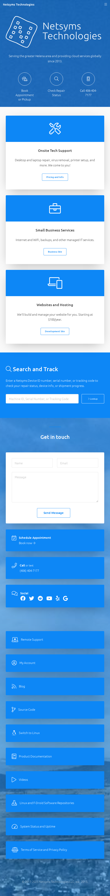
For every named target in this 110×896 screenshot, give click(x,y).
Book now (27, 543)
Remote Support (32, 639)
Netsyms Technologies (18, 4)
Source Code (26, 709)
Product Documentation (35, 756)
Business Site (55, 251)
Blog (22, 686)
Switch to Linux (29, 733)
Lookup (93, 398)
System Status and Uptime (37, 826)
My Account (27, 663)
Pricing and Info (55, 177)
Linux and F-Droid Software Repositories (47, 803)
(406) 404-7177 (29, 570)
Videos (23, 779)
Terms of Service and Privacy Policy (44, 849)
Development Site (55, 331)
